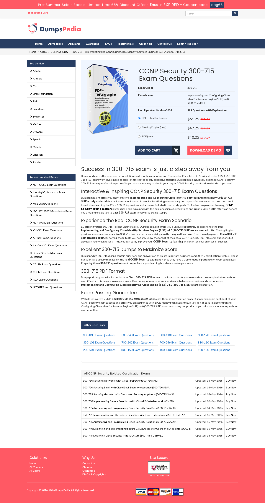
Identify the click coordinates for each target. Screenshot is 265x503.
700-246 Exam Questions (176, 342)
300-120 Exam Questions (214, 335)
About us (87, 466)
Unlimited (145, 43)
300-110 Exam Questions (176, 335)
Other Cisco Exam (94, 324)
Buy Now (231, 380)
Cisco (43, 51)
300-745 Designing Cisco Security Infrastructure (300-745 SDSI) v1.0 (123, 435)
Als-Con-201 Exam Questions (48, 245)
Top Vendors (37, 63)
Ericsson (36, 154)
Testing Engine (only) (152, 127)
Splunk (35, 139)
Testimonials (125, 43)
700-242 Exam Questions (137, 342)
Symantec (37, 116)
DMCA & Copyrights (94, 474)
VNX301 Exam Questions (46, 230)
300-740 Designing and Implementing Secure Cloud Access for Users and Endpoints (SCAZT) (137, 428)
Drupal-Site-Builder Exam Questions (46, 254)
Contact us (88, 463)
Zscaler (35, 162)
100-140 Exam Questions (176, 349)
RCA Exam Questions (44, 279)
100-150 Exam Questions (214, 349)
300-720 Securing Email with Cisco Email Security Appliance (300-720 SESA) (126, 387)
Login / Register (187, 43)
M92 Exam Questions (44, 203)
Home (39, 43)
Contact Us (164, 43)
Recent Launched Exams (44, 177)
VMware (36, 131)
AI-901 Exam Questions (45, 237)
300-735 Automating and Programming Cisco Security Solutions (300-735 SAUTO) (130, 408)
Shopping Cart (38, 12)
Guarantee (92, 43)
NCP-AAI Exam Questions (46, 222)
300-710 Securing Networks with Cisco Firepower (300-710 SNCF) (121, 380)
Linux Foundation (41, 93)
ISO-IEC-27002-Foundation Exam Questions (51, 213)
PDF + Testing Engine (152, 118)
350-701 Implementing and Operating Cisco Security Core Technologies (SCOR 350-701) (135, 414)
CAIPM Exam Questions (45, 264)
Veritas (35, 124)
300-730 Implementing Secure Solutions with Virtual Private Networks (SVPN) (128, 401)
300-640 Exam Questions (137, 335)
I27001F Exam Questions (46, 287)
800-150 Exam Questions (137, 349)
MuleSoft (37, 147)
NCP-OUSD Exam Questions (48, 184)
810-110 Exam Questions (214, 342)
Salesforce (37, 108)
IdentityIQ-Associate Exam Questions (47, 194)
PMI (34, 101)
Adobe (35, 70)
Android (36, 78)
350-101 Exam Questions (99, 342)
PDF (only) (145, 136)
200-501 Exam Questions (99, 349)
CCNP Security (59, 51)
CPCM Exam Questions (45, 272)
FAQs (108, 43)
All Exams (74, 43)
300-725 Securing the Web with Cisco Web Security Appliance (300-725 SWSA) (129, 394)
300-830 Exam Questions (99, 335)
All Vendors (55, 43)
